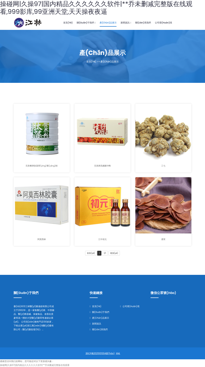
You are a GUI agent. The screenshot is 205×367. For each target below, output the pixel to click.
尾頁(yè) (114, 253)
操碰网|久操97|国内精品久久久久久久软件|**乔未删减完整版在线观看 (35, 365)
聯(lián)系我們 (143, 22)
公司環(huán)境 (163, 22)
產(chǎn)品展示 (108, 22)
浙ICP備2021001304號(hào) (100, 353)
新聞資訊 (126, 22)
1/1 (105, 253)
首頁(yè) (68, 22)
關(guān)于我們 (86, 22)
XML (118, 353)
